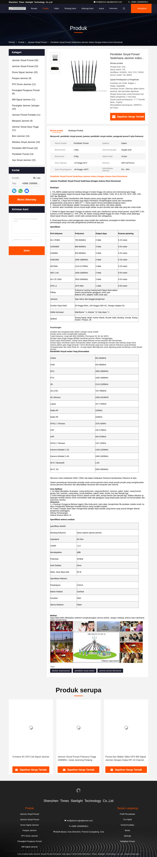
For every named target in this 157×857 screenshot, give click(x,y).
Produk (46, 8)
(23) (25, 66)
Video (56, 8)
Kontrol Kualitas (127, 825)
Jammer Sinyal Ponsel (37, 42)
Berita (127, 830)
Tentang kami (70, 8)
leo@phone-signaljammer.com (108, 2)
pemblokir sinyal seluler (85, 671)
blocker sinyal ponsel (61, 671)
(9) (21, 78)
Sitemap (127, 836)
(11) (24, 84)
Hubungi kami (87, 8)
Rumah (34, 8)
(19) (26, 142)
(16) (25, 148)
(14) (20, 136)
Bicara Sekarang (26, 199)
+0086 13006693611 (138, 2)
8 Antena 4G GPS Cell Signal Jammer (30, 757)
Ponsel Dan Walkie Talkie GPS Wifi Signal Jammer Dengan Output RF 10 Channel (125, 758)
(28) (25, 60)
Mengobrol (142, 8)
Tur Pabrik (127, 819)
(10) (25, 107)
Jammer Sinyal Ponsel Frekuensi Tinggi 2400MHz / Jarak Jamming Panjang (77, 758)
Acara (101, 8)
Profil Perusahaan (127, 814)
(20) (25, 72)
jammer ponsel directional (110, 671)
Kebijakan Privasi (127, 841)
